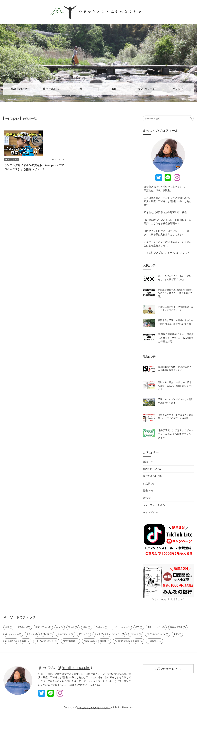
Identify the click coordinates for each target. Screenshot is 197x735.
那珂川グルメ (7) (45, 637)
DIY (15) (147, 508)
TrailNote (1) (105, 637)
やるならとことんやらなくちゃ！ (98, 11)
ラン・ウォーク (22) (154, 515)
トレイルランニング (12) (90, 651)
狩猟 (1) (90, 637)
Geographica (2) (35, 644)
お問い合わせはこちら (168, 686)
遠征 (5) (68, 651)
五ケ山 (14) (109, 644)
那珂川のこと (19, 89)
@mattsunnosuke (75, 684)
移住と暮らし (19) (152, 486)
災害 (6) (37, 651)
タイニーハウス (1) (126, 637)
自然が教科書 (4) (115, 651)
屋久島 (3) (125, 644)
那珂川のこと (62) (152, 478)
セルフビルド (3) (90, 644)
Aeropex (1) (135, 651)
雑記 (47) (147, 471)
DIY (114, 89)
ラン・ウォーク (146, 89)
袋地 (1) (9, 637)
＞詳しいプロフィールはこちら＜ (168, 252)
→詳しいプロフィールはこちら (84, 702)
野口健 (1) (151, 651)
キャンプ (177, 89)
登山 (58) (148, 500)
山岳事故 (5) (53, 651)
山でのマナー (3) (144, 644)
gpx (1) (62, 637)
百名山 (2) (76, 637)
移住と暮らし (51, 89)
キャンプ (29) (150, 522)
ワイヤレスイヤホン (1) (16, 651)
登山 (82, 89)
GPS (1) (144, 637)
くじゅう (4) (164, 644)
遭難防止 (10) (24, 637)
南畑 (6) (9, 658)
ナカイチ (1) (55, 644)
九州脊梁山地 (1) (169, 651)
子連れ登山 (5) (26, 658)
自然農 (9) (148, 493)
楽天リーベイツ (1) (162, 637)
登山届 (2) (71, 644)
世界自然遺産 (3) (13, 644)
